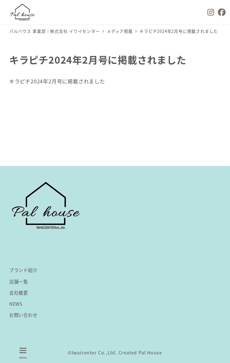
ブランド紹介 (23, 270)
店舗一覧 (18, 281)
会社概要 (18, 293)
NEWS (15, 304)
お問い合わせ (23, 315)
